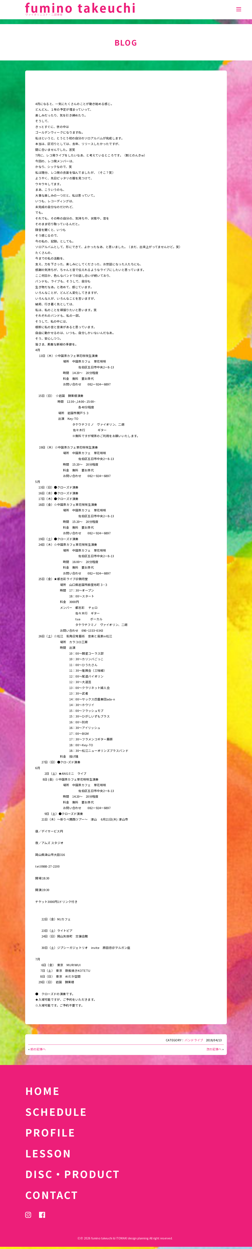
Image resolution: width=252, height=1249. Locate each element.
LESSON (48, 1153)
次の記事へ (214, 1049)
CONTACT (51, 1194)
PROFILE (50, 1132)
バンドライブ (194, 1040)
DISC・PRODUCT (72, 1173)
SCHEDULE (56, 1111)
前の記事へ (38, 1049)
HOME (42, 1090)
